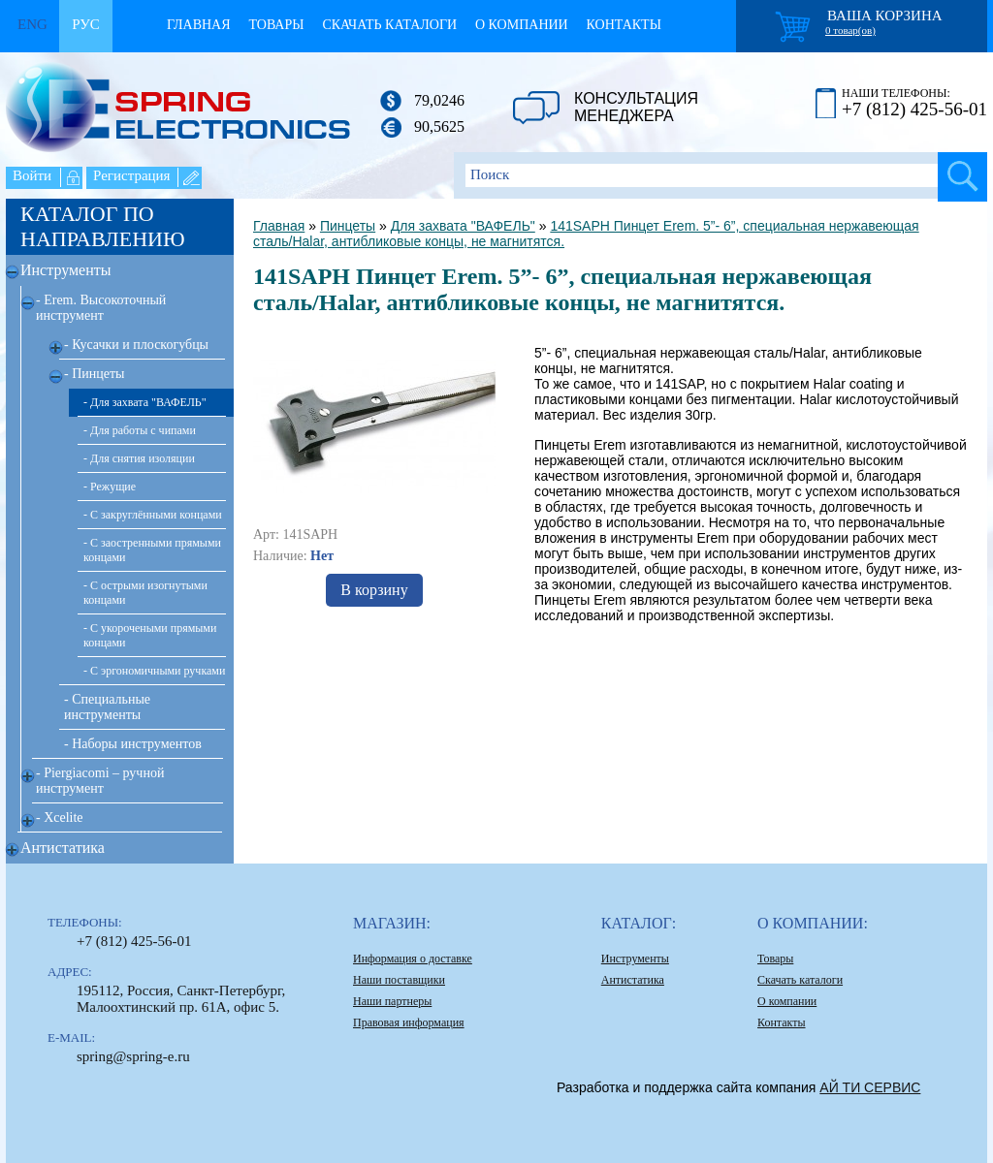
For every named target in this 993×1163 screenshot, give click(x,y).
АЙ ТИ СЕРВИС (869, 1087)
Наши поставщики (399, 980)
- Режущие (109, 486)
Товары (276, 24)
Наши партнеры (392, 1001)
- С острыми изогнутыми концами (145, 593)
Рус (86, 24)
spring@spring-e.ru (133, 1056)
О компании (521, 24)
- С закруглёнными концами (152, 514)
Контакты (624, 24)
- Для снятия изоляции (139, 458)
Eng (32, 24)
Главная (199, 24)
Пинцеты (347, 226)
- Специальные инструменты (107, 707)
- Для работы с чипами (139, 430)
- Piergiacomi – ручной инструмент (100, 781)
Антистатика (62, 847)
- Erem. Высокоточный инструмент (101, 308)
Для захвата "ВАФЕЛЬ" (463, 226)
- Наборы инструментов (133, 744)
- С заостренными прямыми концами (152, 550)
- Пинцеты (94, 373)
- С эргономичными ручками (154, 670)
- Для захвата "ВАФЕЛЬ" (145, 402)
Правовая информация (408, 1022)
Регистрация (132, 175)
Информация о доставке (412, 958)
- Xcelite (59, 817)
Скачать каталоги (389, 24)
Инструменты (66, 270)
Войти (32, 175)
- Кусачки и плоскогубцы (136, 344)
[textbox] (720, 175)
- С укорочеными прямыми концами (149, 635)
